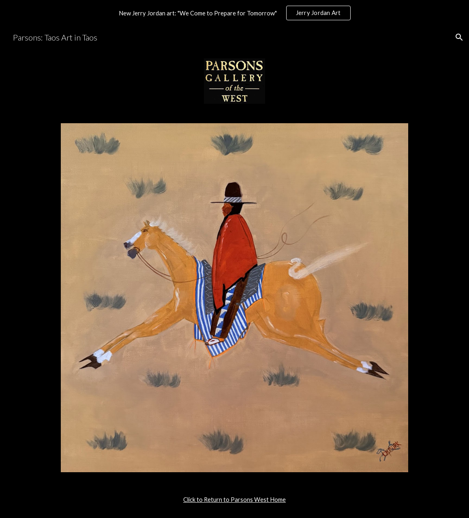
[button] (459, 37)
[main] (234, 500)
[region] (234, 13)
